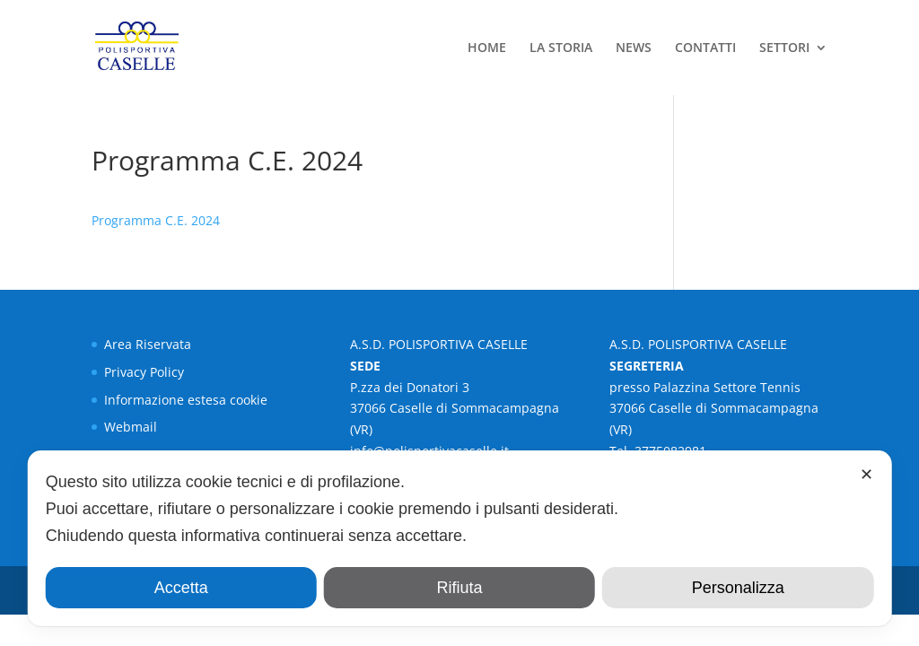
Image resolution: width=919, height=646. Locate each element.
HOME (487, 48)
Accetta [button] (181, 588)
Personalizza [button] (738, 588)
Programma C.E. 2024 (156, 220)
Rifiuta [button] (459, 588)
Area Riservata (147, 344)
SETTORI (784, 48)
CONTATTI (705, 48)
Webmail (130, 426)
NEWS (634, 48)
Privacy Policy (144, 371)
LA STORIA (561, 48)
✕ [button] (866, 475)
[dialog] (460, 538)
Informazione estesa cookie (185, 399)
